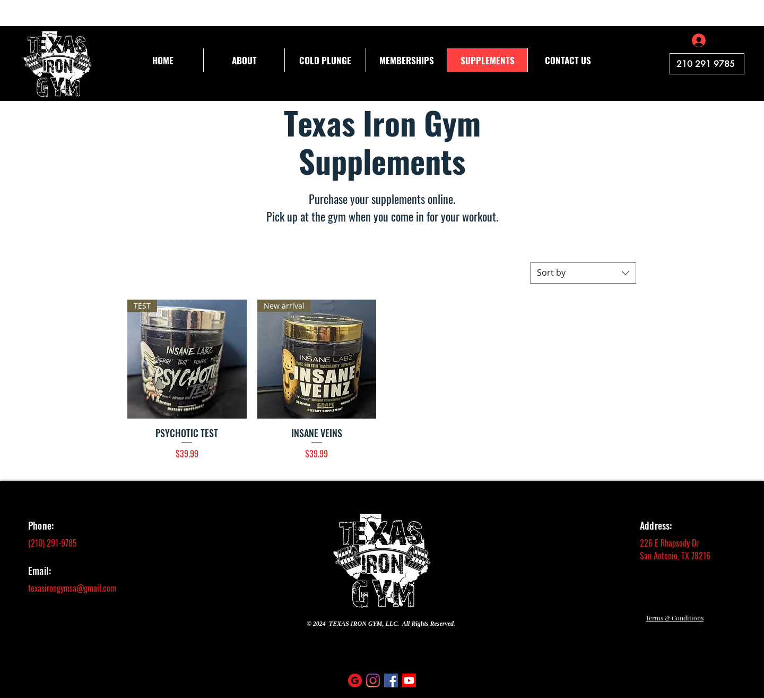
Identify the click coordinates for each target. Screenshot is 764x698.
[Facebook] (391, 680)
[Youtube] (409, 680)
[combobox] (583, 273)
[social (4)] (355, 680)
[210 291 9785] (707, 63)
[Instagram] (373, 680)
